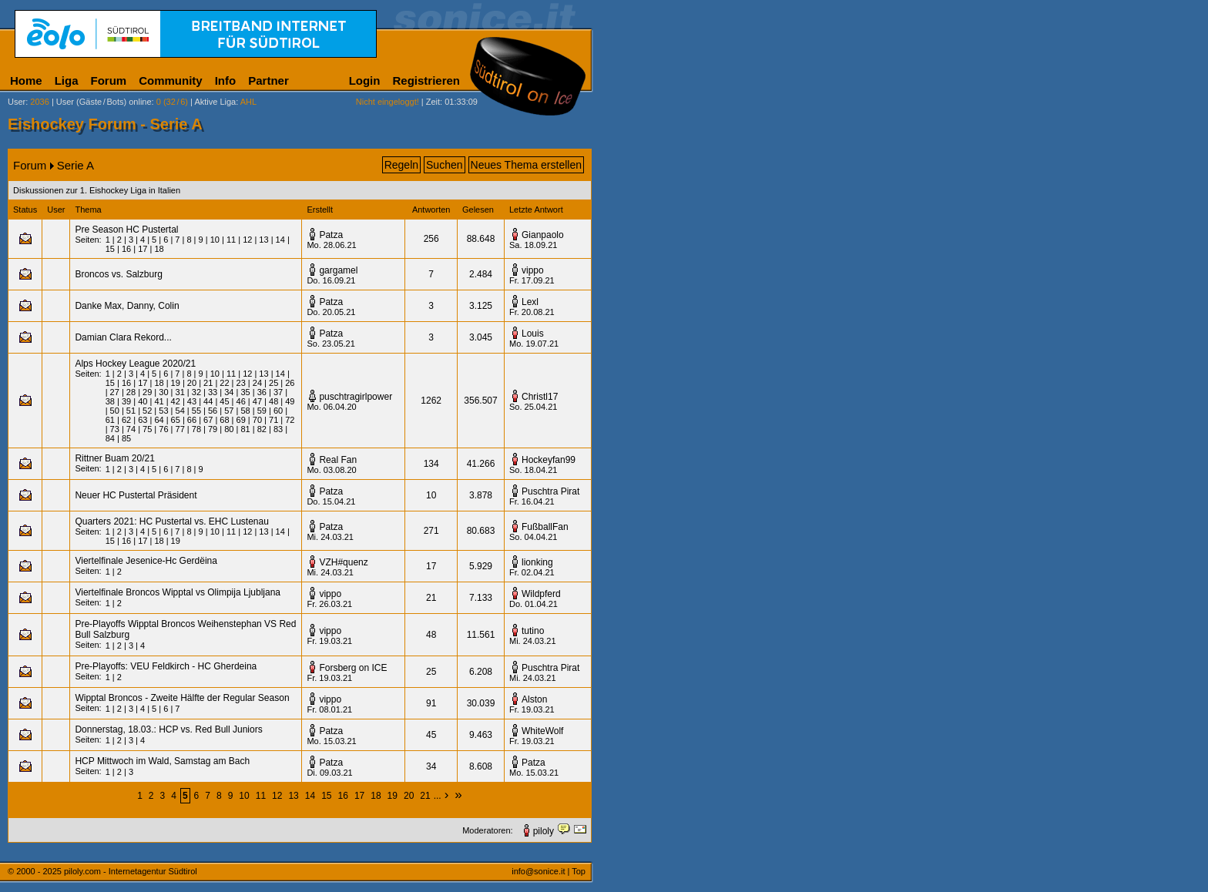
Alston (534, 699)
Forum (109, 80)
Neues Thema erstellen (526, 165)
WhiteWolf (542, 731)
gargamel (338, 270)
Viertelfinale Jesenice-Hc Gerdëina (146, 560)
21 (208, 382)
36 (262, 392)
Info (226, 80)
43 (191, 401)
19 (175, 382)
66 (191, 419)
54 (180, 410)
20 (191, 382)
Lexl (530, 302)
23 (241, 382)
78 (196, 429)
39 (126, 401)
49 (289, 401)
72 (289, 419)
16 (126, 248)
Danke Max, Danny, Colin (127, 305)
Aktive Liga (215, 101)
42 (175, 401)
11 (231, 239)
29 (147, 392)
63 (142, 419)
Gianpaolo (543, 235)
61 (110, 419)
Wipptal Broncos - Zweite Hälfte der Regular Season (182, 697)
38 (110, 401)
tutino (533, 630)
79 (212, 429)
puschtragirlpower (355, 396)
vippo (533, 270)
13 (263, 239)
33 (212, 392)
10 (215, 239)
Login (365, 80)
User (16, 101)
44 (208, 401)
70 (257, 419)
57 (228, 410)
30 (163, 392)
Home (26, 80)
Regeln (401, 165)
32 (196, 392)
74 (131, 429)
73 (114, 429)
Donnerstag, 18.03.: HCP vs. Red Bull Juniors (168, 729)
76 (163, 429)
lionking (537, 562)
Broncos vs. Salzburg (118, 274)
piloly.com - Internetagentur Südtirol (130, 871)
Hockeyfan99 (548, 459)
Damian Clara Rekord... (123, 337)
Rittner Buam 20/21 (114, 458)
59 (262, 410)
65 (175, 419)
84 (110, 438)
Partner (268, 80)
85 (126, 438)
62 (126, 419)
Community (171, 80)
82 (262, 429)
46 (241, 401)
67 (208, 419)
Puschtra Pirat (550, 491)
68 (224, 419)
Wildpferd (541, 594)
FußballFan (545, 526)
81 (245, 429)
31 (180, 392)
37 (278, 392)
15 (110, 248)
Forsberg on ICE (353, 667)
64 (158, 419)
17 (142, 248)
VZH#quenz (343, 562)
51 (131, 410)
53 (163, 410)
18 (158, 248)
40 (142, 401)
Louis (533, 333)
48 (273, 401)
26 (289, 382)
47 (257, 401)
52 (147, 410)
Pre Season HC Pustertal (126, 229)
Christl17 (540, 396)
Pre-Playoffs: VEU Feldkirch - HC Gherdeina (166, 666)
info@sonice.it (538, 871)
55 (196, 410)
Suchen (444, 165)
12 (247, 239)
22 (224, 382)
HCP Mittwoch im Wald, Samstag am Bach (162, 761)
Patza (331, 235)
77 (180, 429)
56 (212, 410)
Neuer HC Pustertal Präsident (135, 495)
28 (131, 392)
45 (224, 401)
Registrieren (426, 80)
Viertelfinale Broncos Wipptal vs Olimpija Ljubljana (177, 592)
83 (278, 429)
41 (158, 401)
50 (114, 410)
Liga (67, 80)
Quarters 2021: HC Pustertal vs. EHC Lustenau (171, 521)
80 (228, 429)
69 (241, 419)
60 (278, 410)
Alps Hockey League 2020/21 (135, 363)
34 (228, 392)
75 (147, 429)
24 (257, 382)
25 (273, 382)
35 (245, 392)
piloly (543, 831)
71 (273, 419)
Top (579, 871)
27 (114, 392)
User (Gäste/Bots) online (104, 101)
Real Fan (338, 459)
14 (280, 239)
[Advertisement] (666, 384)
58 (245, 410)
